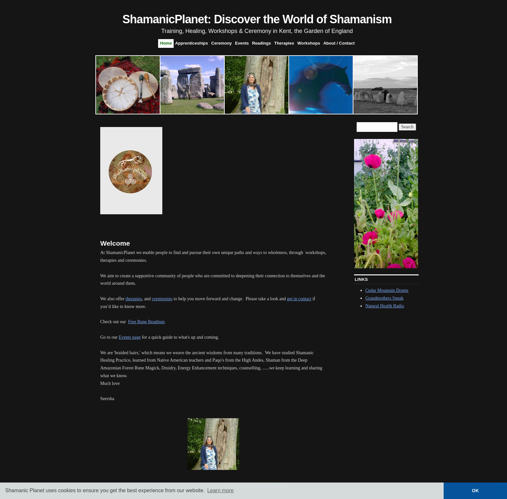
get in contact (299, 298)
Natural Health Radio (384, 305)
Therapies (284, 43)
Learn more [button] (220, 490)
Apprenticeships (191, 43)
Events (242, 43)
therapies (133, 298)
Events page (130, 337)
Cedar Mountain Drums (386, 290)
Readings (261, 43)
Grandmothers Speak (384, 298)
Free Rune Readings (146, 321)
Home (166, 43)
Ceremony (221, 43)
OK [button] (475, 490)
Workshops (308, 43)
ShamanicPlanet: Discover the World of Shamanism (257, 19)
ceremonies (162, 298)
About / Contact (339, 43)
